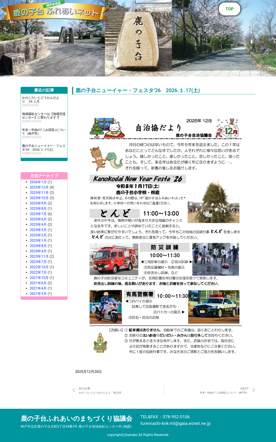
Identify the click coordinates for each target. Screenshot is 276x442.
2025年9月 (38, 203)
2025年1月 (38, 240)
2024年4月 (38, 251)
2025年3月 (38, 230)
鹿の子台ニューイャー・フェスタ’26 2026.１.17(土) (43, 147)
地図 (127, 426)
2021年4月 (38, 288)
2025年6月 (38, 219)
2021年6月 (38, 283)
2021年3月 (38, 294)
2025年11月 (39, 193)
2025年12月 (39, 187)
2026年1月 (38, 182)
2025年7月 (38, 214)
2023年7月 (38, 262)
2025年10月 (39, 198)
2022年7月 (38, 272)
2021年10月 (39, 278)
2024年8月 (38, 246)
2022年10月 (39, 267)
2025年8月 (38, 208)
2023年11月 (39, 256)
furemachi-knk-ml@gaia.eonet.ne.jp (175, 423)
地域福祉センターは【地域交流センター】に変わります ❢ (43, 115)
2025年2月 (38, 235)
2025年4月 (38, 224)
